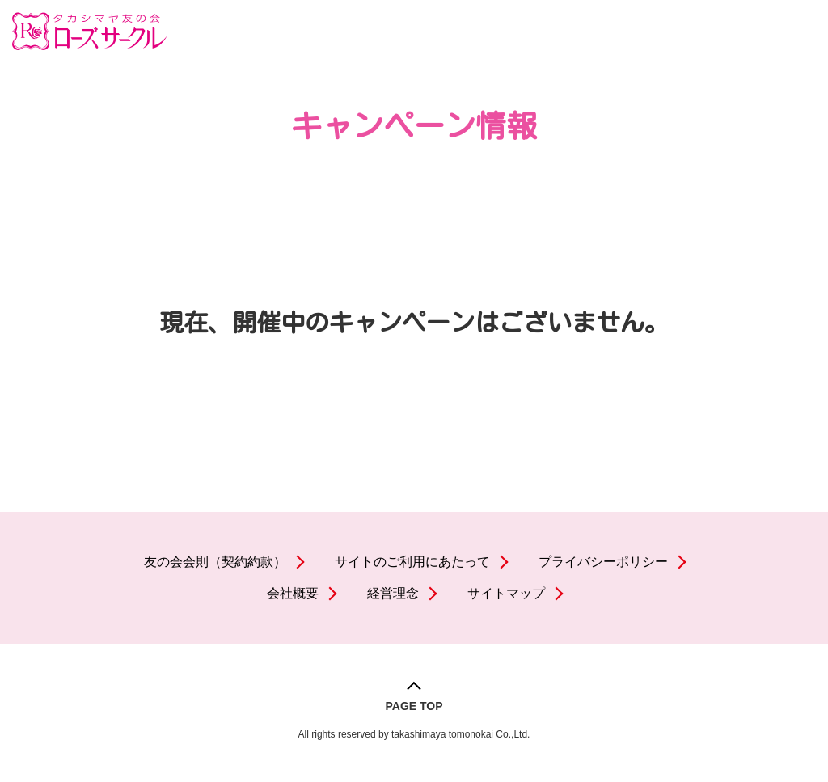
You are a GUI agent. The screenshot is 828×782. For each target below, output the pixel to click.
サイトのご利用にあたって (412, 562)
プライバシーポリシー (603, 562)
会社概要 (293, 593)
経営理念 (393, 593)
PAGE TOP (413, 706)
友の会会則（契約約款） (215, 562)
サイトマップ (506, 593)
